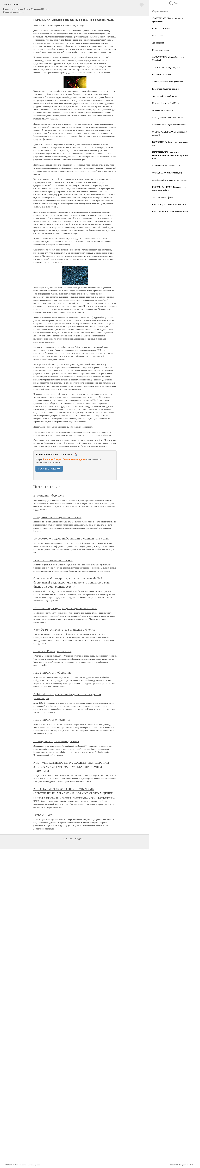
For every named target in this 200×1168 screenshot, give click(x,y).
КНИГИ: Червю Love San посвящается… (170, 204)
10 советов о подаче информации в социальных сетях (71, 538)
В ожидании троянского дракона (56, 741)
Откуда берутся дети (161, 50)
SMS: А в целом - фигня (162, 197)
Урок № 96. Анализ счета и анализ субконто (64, 629)
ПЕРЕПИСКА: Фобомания (52, 672)
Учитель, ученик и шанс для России (167, 82)
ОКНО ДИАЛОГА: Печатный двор (167, 173)
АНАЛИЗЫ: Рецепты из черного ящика (169, 180)
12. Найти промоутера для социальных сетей (65, 608)
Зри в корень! (158, 43)
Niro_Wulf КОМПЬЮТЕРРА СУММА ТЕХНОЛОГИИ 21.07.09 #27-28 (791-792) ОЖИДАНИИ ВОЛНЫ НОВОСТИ (71, 766)
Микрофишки (158, 36)
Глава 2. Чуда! (43, 814)
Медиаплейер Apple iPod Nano (165, 103)
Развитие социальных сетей (52, 560)
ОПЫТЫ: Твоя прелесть (162, 110)
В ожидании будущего (49, 495)
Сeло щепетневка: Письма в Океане (167, 117)
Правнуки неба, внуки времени (165, 89)
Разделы (79, 839)
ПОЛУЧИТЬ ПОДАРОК (49, 469)
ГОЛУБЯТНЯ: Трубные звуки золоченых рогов (22, 1165)
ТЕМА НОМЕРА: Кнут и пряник (166, 67)
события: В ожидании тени (52, 651)
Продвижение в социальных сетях (57, 517)
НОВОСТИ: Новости (161, 28)
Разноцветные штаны (161, 74)
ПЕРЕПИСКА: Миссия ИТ (52, 719)
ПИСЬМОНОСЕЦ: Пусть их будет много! (170, 212)
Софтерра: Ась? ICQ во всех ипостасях (169, 125)
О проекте (68, 839)
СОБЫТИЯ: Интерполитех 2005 (166, 166)
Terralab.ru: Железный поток (164, 96)
